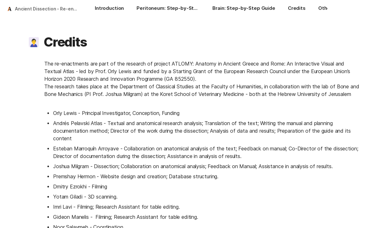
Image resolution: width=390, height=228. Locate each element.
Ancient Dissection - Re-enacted (48, 8)
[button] (34, 42)
